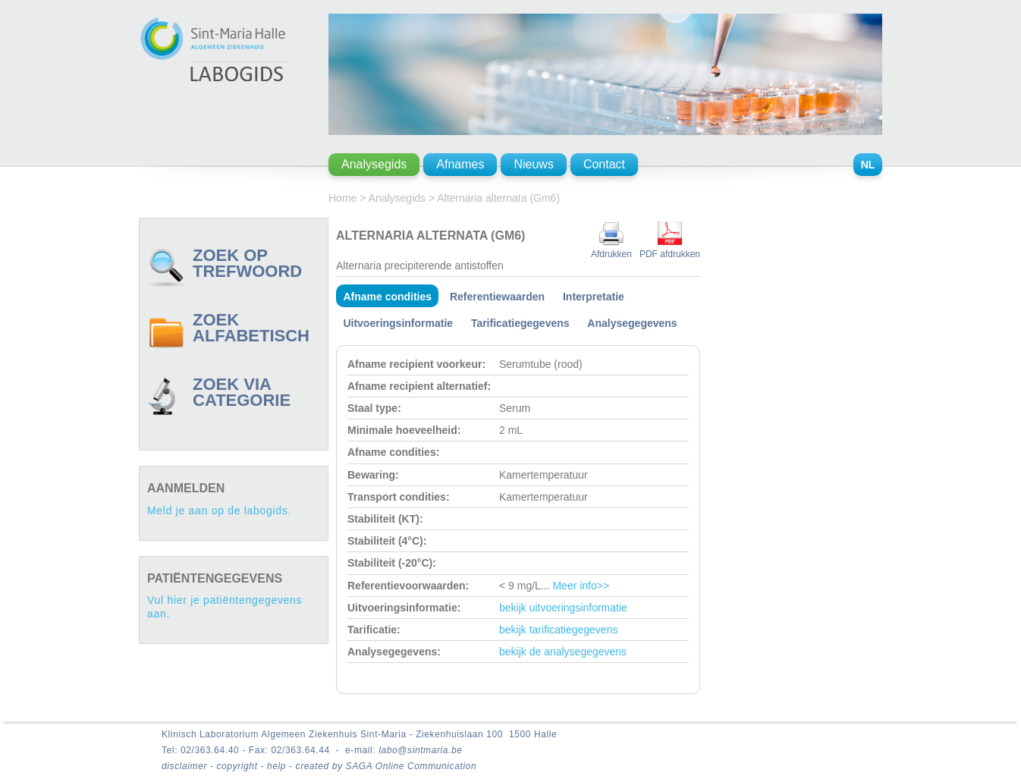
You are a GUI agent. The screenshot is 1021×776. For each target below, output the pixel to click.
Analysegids (397, 198)
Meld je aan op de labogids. (219, 510)
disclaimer (186, 766)
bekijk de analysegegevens (563, 652)
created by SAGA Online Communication (386, 766)
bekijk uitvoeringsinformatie (563, 608)
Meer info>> (580, 586)
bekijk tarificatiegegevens (558, 630)
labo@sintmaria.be (420, 750)
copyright (238, 766)
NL (868, 165)
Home (342, 198)
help (278, 766)
